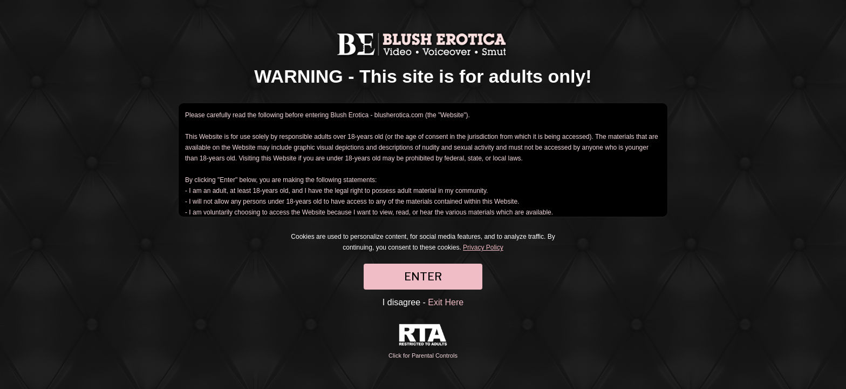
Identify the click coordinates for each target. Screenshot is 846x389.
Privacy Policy (483, 247)
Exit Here (445, 302)
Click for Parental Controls (423, 341)
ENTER (423, 276)
